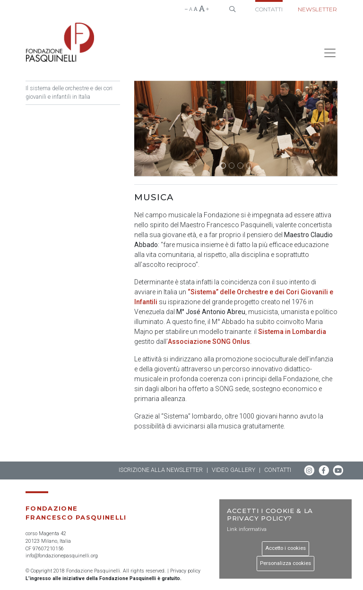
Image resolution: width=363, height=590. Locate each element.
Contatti (269, 9)
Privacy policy (185, 571)
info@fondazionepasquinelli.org (62, 556)
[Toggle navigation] (327, 53)
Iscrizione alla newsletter (161, 469)
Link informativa (247, 529)
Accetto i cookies (285, 548)
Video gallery (233, 469)
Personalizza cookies (285, 563)
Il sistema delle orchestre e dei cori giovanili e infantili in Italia (69, 92)
